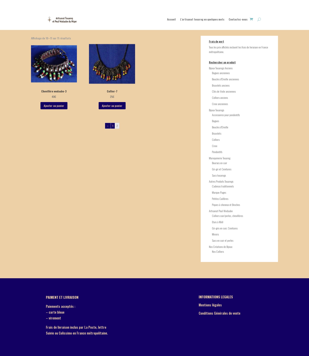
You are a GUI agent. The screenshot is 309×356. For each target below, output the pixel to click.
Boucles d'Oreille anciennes (225, 79)
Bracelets (216, 133)
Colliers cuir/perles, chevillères (227, 216)
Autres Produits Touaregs (221, 181)
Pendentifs (217, 152)
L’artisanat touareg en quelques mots (202, 19)
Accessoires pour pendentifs (226, 115)
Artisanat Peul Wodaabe (221, 211)
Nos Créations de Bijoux (220, 246)
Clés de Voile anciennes (224, 91)
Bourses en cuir (219, 163)
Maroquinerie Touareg (219, 158)
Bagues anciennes (221, 73)
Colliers (216, 139)
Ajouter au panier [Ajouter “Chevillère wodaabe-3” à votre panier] (54, 105)
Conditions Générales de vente (219, 313)
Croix (214, 146)
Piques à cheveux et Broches (226, 205)
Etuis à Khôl (217, 222)
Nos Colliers (218, 251)
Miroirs (215, 234)
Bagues (215, 121)
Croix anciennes (220, 104)
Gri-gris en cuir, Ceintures (225, 228)
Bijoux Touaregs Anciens (221, 68)
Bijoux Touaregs (216, 110)
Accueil (171, 19)
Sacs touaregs (219, 175)
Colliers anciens (220, 97)
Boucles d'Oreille (220, 127)
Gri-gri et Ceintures (221, 169)
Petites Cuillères (220, 198)
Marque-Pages (219, 192)
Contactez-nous (238, 19)
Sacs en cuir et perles (222, 240)
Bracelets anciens (220, 85)
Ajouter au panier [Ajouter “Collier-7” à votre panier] (112, 105)
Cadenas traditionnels (223, 186)
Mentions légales (210, 304)
